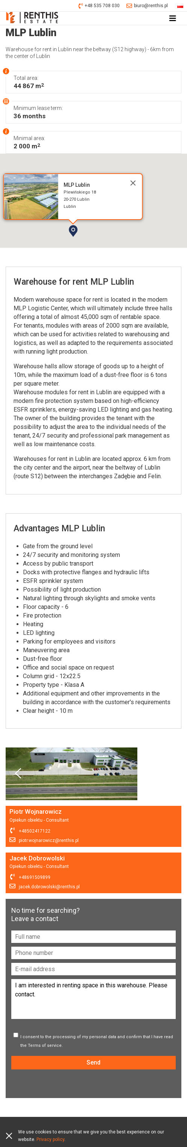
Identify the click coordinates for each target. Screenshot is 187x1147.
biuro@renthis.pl (147, 6)
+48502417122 (34, 831)
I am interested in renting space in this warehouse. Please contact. (93, 999)
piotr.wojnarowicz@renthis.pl (49, 840)
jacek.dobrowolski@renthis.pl (49, 886)
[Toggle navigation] (172, 18)
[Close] (133, 183)
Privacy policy (50, 1139)
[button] (94, 244)
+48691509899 (34, 877)
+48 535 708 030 (99, 6)
